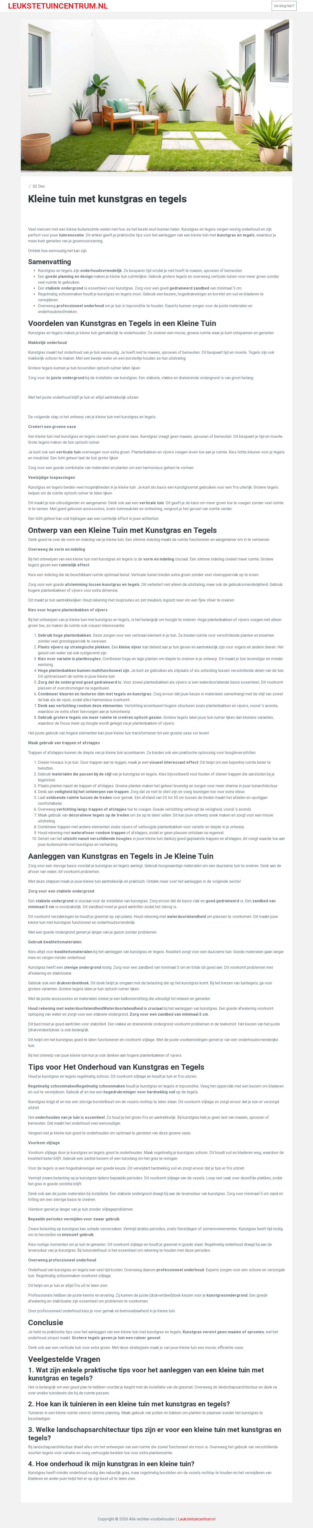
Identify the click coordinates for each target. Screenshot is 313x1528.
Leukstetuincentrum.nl (196, 1519)
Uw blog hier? (284, 6)
